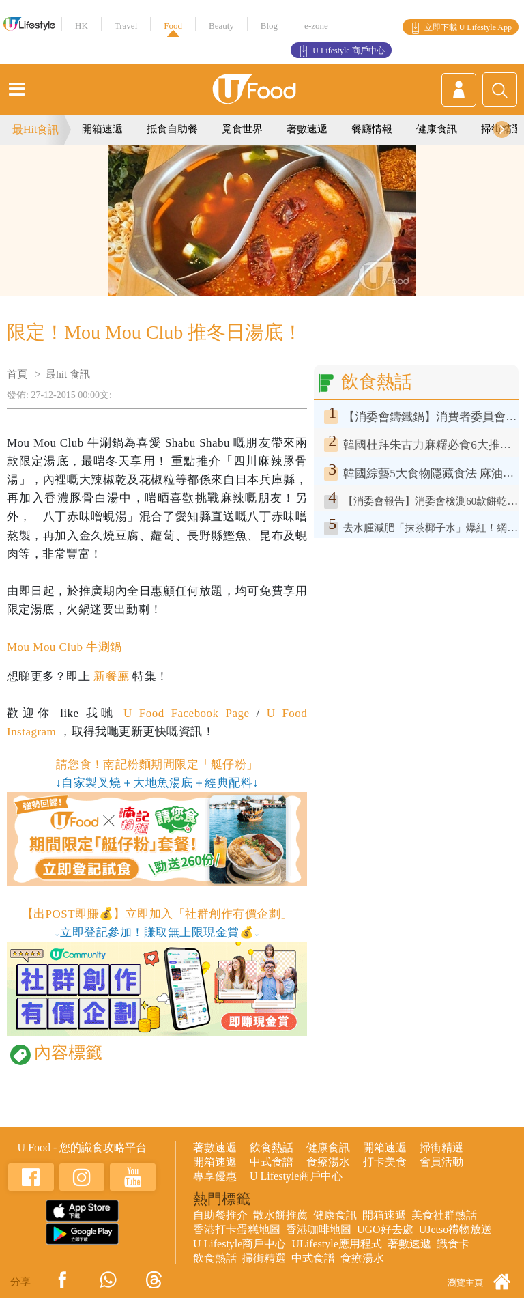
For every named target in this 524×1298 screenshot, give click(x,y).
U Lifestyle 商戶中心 (348, 50)
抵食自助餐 (172, 129)
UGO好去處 (385, 1229)
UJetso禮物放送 (456, 1229)
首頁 (17, 374)
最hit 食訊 (68, 374)
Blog (269, 25)
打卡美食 (385, 1162)
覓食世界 (242, 129)
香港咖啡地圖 (318, 1229)
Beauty (221, 25)
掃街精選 (441, 1147)
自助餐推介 (220, 1215)
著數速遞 (307, 129)
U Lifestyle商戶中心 (296, 1176)
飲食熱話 (271, 1147)
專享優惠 (215, 1176)
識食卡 (453, 1244)
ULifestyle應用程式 (336, 1244)
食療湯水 (328, 1162)
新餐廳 (111, 676)
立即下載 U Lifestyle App (468, 27)
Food (173, 25)
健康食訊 (436, 129)
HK (81, 25)
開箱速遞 (102, 129)
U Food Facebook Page (183, 713)
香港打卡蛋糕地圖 (236, 1229)
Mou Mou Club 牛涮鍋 (64, 646)
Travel (126, 25)
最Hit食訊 (35, 129)
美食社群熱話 (444, 1215)
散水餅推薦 (280, 1215)
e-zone (316, 25)
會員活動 (441, 1162)
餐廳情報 (371, 129)
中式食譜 (271, 1162)
